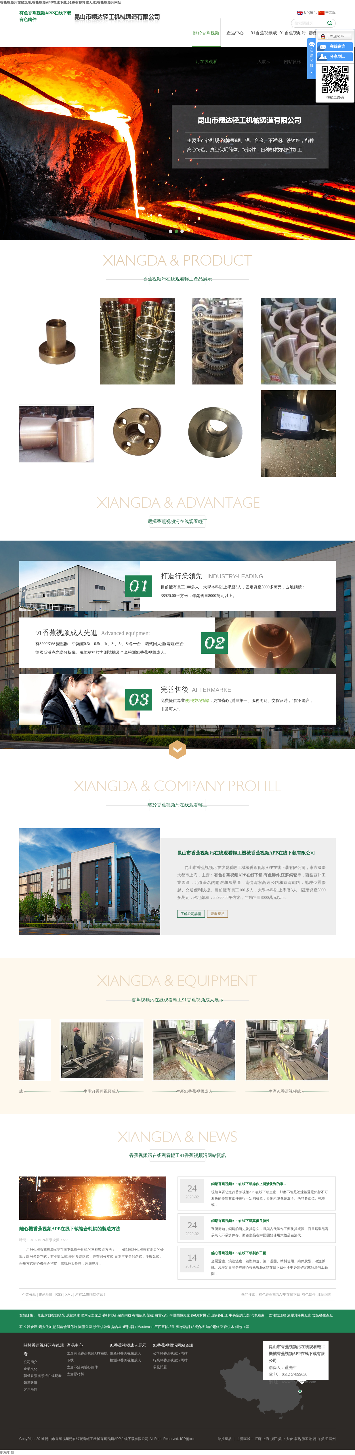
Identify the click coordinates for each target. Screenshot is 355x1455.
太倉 (289, 1439)
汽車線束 (257, 1315)
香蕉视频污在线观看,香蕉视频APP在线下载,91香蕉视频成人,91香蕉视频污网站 (60, 3)
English (306, 12)
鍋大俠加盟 (47, 1327)
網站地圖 (46, 1295)
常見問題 (160, 1367)
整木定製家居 (91, 1315)
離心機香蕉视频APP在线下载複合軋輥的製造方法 (69, 1228)
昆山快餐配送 (217, 1315)
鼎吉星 (116, 1327)
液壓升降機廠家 (299, 1315)
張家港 (307, 1439)
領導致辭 (30, 1383)
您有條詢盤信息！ (90, 1295)
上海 (265, 1439)
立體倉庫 (30, 1327)
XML (68, 1295)
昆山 (316, 1439)
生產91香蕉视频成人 (102, 1091)
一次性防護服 (276, 1315)
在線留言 (338, 46)
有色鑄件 (309, 1295)
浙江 (273, 1439)
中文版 (327, 12)
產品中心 (235, 32)
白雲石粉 (162, 1315)
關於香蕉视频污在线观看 (206, 38)
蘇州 (332, 1439)
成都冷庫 (73, 1315)
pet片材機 (198, 1315)
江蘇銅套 (324, 1295)
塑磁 (150, 1315)
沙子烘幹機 (101, 1327)
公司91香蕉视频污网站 (170, 1353)
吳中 (281, 1439)
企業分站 (29, 1295)
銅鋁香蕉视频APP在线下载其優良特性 (240, 1221)
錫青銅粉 (124, 1315)
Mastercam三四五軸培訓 (156, 1327)
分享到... (337, 56)
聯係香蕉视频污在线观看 (43, 1376)
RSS (59, 1295)
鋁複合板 (198, 1327)
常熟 (297, 1439)
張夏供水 (227, 1327)
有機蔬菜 (139, 1315)
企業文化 (30, 1369)
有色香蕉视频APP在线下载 (279, 1295)
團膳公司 (85, 1327)
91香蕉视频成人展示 (264, 38)
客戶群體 (30, 1390)
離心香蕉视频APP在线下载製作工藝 (238, 1253)
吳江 (324, 1439)
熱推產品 (225, 1439)
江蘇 (258, 1439)
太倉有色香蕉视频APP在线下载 (87, 1356)
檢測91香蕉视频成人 (125, 1360)
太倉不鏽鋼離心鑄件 (82, 1367)
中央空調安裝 (239, 1315)
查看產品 (217, 914)
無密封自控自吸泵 (51, 1315)
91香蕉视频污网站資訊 (292, 38)
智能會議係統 (67, 1327)
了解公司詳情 (191, 914)
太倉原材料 (75, 1374)
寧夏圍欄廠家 (179, 1315)
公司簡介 (30, 1362)
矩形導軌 (129, 1327)
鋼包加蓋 (242, 1327)
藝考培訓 (183, 1327)
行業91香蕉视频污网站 (170, 1360)
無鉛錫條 (213, 1327)
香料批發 (109, 1315)
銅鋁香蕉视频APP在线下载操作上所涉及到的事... (248, 1184)
